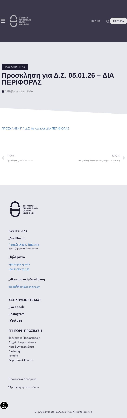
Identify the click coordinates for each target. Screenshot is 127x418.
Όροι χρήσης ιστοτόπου (24, 387)
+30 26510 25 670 (19, 264)
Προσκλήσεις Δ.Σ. (14, 67)
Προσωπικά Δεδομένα (23, 379)
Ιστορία (13, 355)
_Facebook (16, 307)
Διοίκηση (14, 351)
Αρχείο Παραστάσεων (22, 342)
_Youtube (15, 321)
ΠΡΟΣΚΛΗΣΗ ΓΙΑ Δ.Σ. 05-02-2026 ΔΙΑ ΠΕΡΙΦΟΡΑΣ (35, 128)
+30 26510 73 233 (19, 269)
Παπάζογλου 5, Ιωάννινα (24, 244)
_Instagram (16, 314)
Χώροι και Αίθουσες (21, 360)
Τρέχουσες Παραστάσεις (24, 338)
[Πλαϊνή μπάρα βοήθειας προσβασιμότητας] (4, 405)
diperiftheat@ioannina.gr (24, 287)
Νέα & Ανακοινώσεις (21, 346)
